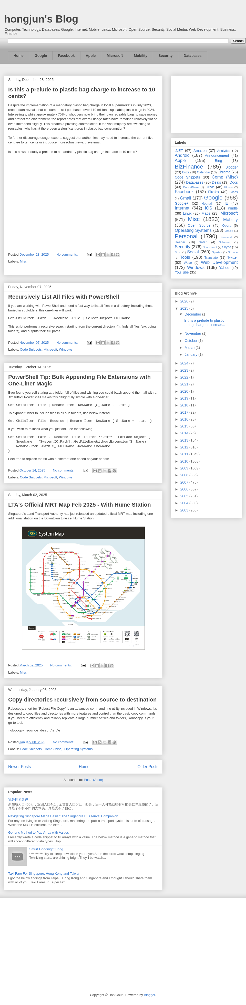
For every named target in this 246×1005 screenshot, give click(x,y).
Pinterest (226, 237)
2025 (184, 308)
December (193, 314)
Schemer (225, 242)
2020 (184, 391)
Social (193, 251)
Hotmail (206, 203)
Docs (234, 182)
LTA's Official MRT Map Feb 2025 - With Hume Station (79, 504)
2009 (184, 468)
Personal (186, 236)
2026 (184, 301)
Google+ (181, 203)
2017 (184, 412)
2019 (184, 398)
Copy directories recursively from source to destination (82, 699)
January (191, 354)
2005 (184, 496)
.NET (179, 151)
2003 (184, 510)
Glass (234, 192)
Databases (193, 56)
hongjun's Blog (41, 19)
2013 (184, 440)
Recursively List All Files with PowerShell (63, 297)
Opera (226, 225)
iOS (208, 208)
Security (165, 56)
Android (182, 155)
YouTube (182, 272)
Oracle (229, 230)
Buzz (185, 172)
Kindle (233, 208)
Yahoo (224, 268)
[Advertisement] (206, 103)
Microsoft (115, 56)
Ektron (228, 187)
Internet (182, 208)
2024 (184, 363)
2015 (184, 426)
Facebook (66, 56)
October (191, 341)
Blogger (231, 167)
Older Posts (148, 767)
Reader (180, 242)
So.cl (178, 252)
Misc (23, 261)
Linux (187, 213)
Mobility (140, 56)
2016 (184, 419)
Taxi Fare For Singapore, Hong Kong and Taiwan (44, 873)
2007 (184, 482)
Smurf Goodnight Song (46, 849)
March (190, 348)
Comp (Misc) (53, 749)
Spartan (217, 252)
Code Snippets (31, 349)
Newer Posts (19, 767)
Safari (203, 242)
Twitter (232, 257)
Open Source (199, 225)
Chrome (224, 172)
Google (41, 56)
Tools (185, 257)
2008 (184, 475)
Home (19, 56)
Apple (91, 56)
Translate (211, 257)
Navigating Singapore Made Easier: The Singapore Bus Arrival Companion (63, 816)
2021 (184, 384)
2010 (184, 461)
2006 (184, 489)
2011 (184, 454)
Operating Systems (78, 749)
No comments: (67, 254)
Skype (226, 247)
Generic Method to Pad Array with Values (38, 832)
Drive (210, 187)
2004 (184, 503)
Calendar (203, 172)
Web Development (219, 262)
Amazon (200, 151)
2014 (184, 433)
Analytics (223, 151)
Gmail (185, 198)
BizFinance (189, 166)
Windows (66, 349)
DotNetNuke (191, 187)
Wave (188, 263)
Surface (233, 252)
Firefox (213, 192)
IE (226, 203)
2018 (184, 405)
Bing (218, 161)
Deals (216, 182)
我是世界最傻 (18, 799)
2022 (184, 377)
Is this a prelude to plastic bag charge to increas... (204, 322)
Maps (206, 213)
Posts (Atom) (93, 780)
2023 (184, 370)
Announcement (217, 155)
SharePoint (210, 247)
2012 (184, 447)
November (193, 333)
